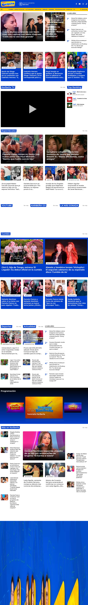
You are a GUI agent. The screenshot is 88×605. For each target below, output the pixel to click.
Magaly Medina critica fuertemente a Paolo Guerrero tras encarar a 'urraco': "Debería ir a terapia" (15, 437)
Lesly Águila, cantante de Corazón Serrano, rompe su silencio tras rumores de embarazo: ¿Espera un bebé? (33, 483)
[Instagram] (83, 4)
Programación (60, 9)
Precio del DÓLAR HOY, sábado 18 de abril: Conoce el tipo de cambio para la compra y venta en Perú (33, 351)
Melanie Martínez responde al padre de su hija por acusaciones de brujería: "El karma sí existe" (43, 453)
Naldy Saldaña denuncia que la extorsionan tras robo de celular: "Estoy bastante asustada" (77, 302)
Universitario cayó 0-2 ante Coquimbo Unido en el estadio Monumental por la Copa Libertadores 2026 (10, 351)
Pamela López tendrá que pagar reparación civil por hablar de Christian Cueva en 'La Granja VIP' (56, 377)
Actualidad (30, 9)
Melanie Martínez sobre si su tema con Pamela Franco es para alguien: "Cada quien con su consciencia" (10, 302)
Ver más (62, 87)
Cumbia (11, 9)
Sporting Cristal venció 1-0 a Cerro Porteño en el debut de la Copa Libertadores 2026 (15, 379)
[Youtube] (80, 4)
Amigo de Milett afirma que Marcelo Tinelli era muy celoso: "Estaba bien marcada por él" (81, 457)
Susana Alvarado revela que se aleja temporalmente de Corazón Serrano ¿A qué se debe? (57, 346)
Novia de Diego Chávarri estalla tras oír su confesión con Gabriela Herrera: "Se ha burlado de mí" (10, 74)
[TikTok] (86, 4)
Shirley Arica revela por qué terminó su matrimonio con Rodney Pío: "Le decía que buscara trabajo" (79, 44)
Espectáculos (19, 9)
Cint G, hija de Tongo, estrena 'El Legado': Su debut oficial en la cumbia (22, 268)
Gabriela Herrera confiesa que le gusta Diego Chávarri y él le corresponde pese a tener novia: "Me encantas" (33, 74)
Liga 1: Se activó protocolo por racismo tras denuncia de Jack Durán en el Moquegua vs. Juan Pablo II (15, 364)
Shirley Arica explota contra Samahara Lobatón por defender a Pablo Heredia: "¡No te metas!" (81, 486)
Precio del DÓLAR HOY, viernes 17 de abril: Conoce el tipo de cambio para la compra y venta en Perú (37, 364)
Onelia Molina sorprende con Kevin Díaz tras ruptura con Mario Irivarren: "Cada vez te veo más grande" (21, 34)
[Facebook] (76, 4)
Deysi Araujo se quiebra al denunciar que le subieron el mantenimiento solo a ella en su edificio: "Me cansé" (55, 74)
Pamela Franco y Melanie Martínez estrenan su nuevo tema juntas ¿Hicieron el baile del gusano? (33, 302)
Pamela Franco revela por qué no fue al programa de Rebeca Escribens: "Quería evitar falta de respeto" (15, 501)
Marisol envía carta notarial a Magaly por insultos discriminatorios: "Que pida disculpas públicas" (81, 472)
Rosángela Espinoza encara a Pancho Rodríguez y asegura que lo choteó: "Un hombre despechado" (77, 74)
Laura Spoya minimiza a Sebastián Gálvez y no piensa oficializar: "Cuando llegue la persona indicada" (15, 484)
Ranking (51, 9)
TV (74, 9)
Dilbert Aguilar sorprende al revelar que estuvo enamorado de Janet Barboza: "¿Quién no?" (77, 186)
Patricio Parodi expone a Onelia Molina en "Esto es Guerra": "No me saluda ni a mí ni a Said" (57, 356)
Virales (45, 9)
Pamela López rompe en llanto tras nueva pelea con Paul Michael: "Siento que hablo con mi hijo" (21, 156)
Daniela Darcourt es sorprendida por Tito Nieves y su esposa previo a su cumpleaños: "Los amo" (32, 186)
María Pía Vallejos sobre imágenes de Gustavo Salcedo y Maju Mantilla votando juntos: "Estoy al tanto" (79, 22)
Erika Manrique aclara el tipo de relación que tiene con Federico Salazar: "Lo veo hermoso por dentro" (15, 453)
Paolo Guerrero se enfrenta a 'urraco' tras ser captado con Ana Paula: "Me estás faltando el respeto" (78, 33)
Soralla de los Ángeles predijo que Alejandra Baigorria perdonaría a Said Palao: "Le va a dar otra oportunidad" (55, 186)
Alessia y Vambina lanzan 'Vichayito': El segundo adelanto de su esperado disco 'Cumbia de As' (65, 269)
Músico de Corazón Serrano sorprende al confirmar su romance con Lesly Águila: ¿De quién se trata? (54, 483)
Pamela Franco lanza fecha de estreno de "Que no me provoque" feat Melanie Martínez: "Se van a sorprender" (55, 302)
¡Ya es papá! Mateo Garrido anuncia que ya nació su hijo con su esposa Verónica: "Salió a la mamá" (11, 186)
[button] (78, 407)
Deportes (38, 9)
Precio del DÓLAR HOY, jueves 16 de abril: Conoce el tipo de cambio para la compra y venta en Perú (37, 379)
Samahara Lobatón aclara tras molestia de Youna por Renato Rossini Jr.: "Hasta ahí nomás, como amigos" (65, 155)
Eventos (69, 9)
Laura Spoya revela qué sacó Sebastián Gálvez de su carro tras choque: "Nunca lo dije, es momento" (55, 28)
